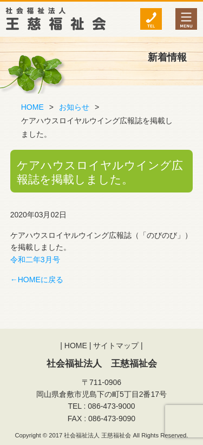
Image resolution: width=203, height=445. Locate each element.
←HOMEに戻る (36, 279)
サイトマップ (116, 345)
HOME (32, 107)
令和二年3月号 (35, 259)
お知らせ (74, 107)
